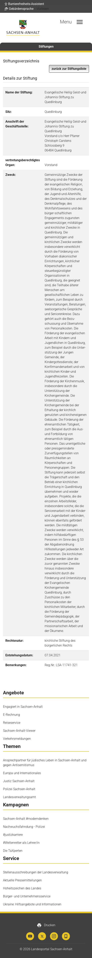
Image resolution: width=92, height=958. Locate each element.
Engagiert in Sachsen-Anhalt (23, 707)
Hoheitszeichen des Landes (22, 888)
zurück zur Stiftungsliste (69, 69)
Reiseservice (11, 723)
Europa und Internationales (22, 773)
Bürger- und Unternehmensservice (26, 896)
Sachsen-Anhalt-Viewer (19, 731)
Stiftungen (46, 46)
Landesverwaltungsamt (19, 797)
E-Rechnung (11, 715)
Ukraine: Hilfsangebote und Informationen (32, 904)
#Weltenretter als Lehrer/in (21, 843)
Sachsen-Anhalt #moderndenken (26, 819)
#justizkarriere (13, 835)
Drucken (46, 925)
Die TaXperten (13, 851)
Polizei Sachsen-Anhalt (19, 789)
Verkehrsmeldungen (17, 739)
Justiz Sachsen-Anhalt (18, 781)
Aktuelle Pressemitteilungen (22, 880)
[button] (24, 4)
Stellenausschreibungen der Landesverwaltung (35, 872)
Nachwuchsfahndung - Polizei (24, 827)
